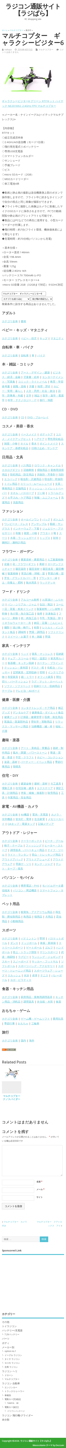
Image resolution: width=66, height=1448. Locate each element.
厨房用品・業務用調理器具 (36, 997)
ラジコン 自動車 (11, 1383)
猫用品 (38, 916)
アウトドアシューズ (38, 859)
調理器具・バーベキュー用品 (27, 850)
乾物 (4, 613)
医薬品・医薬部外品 (16, 721)
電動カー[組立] (12, 1407)
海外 (31, 1040)
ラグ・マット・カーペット (47, 681)
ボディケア (46, 434)
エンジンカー (11, 1387)
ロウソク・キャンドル (47, 465)
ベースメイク (29, 434)
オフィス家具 (45, 677)
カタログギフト (11, 470)
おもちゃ (23, 1023)
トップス (45, 538)
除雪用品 (53, 793)
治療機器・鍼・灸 (41, 726)
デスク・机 (37, 667)
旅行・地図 (46, 400)
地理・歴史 (44, 386)
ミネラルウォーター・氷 (16, 623)
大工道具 (56, 783)
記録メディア (46, 824)
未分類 (5, 1419)
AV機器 (25, 814)
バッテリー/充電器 (12, 1330)
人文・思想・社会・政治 (40, 391)
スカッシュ (14, 975)
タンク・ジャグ (43, 864)
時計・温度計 (40, 658)
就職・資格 (19, 386)
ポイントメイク (49, 443)
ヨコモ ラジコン (12, 1362)
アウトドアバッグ (12, 859)
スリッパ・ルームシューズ (36, 484)
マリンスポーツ (49, 952)
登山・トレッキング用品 (46, 854)
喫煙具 (17, 766)
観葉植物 (13, 573)
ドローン (9, 1375)
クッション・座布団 (16, 667)
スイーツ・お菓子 (18, 636)
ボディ (5, 1343)
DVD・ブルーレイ (38, 417)
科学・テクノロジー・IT (22, 400)
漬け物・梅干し (21, 627)
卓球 (34, 975)
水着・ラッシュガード (23, 538)
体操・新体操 (48, 943)
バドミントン (29, 938)
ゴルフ (49, 947)
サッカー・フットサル (45, 961)
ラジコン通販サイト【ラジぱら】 (33, 10)
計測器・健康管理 (31, 717)
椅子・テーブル (13, 845)
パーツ (5, 1338)
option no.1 (10, 1351)
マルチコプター (46, 49)
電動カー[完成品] (13, 1399)
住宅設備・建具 (24, 788)
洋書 (31, 386)
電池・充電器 (40, 814)
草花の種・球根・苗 (33, 573)
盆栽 (7, 564)
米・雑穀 (37, 636)
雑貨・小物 (10, 443)
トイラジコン (9, 1326)
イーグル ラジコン (13, 1355)
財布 (55, 538)
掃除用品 (42, 470)
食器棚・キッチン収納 (21, 663)
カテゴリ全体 (10, 321)
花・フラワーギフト (24, 564)
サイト (39, 1197)
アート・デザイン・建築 (35, 372)
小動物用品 (16, 921)
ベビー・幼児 (29, 338)
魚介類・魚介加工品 (22, 613)
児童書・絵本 (31, 377)
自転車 (25, 355)
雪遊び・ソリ (23, 864)
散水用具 (31, 582)
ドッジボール (29, 943)
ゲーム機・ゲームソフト (35, 1018)
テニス (44, 975)
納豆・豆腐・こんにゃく (48, 623)
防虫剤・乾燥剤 (54, 479)
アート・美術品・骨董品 (35, 748)
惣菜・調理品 (37, 632)
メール (40, 1189)
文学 (28, 395)
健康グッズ (10, 717)
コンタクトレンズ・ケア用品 (38, 708)
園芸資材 (34, 569)
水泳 (26, 975)
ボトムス (58, 519)
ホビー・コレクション (50, 757)
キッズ (44, 338)
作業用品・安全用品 (19, 797)
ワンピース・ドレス (16, 524)
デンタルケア (21, 712)
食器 (58, 1001)
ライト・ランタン (18, 854)
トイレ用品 (10, 484)
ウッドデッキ (47, 582)
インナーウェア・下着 (26, 528)
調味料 (22, 632)
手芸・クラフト (24, 757)
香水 (34, 443)
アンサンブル (39, 524)
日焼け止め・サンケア (44, 448)
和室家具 (13, 677)
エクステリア (45, 788)
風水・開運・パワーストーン (30, 752)
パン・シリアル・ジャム (22, 604)
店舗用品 (20, 488)
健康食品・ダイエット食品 (47, 712)
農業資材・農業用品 (33, 559)
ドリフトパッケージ (16, 1411)
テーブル (7, 690)
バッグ (46, 519)
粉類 (36, 627)
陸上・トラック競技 (25, 952)
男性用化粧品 (55, 439)
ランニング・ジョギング (46, 957)
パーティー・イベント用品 (36, 762)
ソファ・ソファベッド (17, 686)
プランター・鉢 (48, 578)
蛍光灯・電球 (23, 819)
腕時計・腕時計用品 (14, 542)
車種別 (8, 1395)
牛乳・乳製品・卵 (50, 618)
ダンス (14, 943)
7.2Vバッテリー (12, 1334)
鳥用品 (27, 916)
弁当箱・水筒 (45, 1001)
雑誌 (37, 395)
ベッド (25, 654)
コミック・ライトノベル (32, 381)
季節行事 (9, 1023)
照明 (42, 672)
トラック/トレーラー (14, 1391)
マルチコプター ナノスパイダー (13, 1097)
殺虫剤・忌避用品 (31, 479)
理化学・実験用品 (41, 721)
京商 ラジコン (11, 1366)
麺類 (7, 627)
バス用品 (26, 465)
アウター (45, 533)
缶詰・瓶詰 (46, 604)
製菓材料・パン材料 (48, 609)
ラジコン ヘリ (9, 1371)
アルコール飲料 (30, 599)
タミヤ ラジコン (12, 1359)
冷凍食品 (50, 613)
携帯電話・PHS (30, 885)
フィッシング (34, 845)
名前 (39, 1181)
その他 (5, 1322)
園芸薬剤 (20, 569)
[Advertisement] (33, 1281)
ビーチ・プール (54, 841)
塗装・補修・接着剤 (33, 793)
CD (22, 417)
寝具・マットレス (42, 654)
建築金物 (26, 783)
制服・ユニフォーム (46, 497)
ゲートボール (34, 947)
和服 (18, 533)
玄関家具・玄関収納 (25, 672)
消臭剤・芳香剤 (46, 474)
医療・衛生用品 (54, 717)
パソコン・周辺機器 (25, 890)
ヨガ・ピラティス (20, 980)
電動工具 (7, 788)
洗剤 (61, 474)
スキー (6, 961)
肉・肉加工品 (29, 618)
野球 (42, 938)
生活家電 (39, 819)
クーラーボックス (31, 841)
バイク (41, 355)
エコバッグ (10, 479)
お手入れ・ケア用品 (19, 497)
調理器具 (28, 1001)
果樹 (42, 564)
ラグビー (23, 957)
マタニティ (57, 338)
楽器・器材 (10, 762)
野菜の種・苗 (56, 573)
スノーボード (21, 961)
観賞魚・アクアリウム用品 (36, 912)
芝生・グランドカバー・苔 (20, 578)
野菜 (48, 636)
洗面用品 (18, 502)
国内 (23, 1040)
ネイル (24, 443)
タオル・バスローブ (22, 493)
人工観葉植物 (55, 559)
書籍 (23, 321)
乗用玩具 (58, 1018)
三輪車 (35, 1023)
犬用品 (49, 916)
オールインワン (30, 519)
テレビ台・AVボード (27, 690)
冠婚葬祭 (28, 470)
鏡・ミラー (27, 677)
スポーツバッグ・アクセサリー (36, 966)
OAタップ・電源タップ (21, 824)
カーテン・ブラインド (50, 663)
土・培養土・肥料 (12, 582)
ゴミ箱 (41, 493)
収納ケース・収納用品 (47, 686)
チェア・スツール (18, 658)
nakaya (8, 49)
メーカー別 (8, 1347)
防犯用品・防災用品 (22, 474)
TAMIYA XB (12, 1403)
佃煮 (39, 613)
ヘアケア (39, 439)
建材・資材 (41, 783)
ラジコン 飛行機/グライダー (17, 1415)
